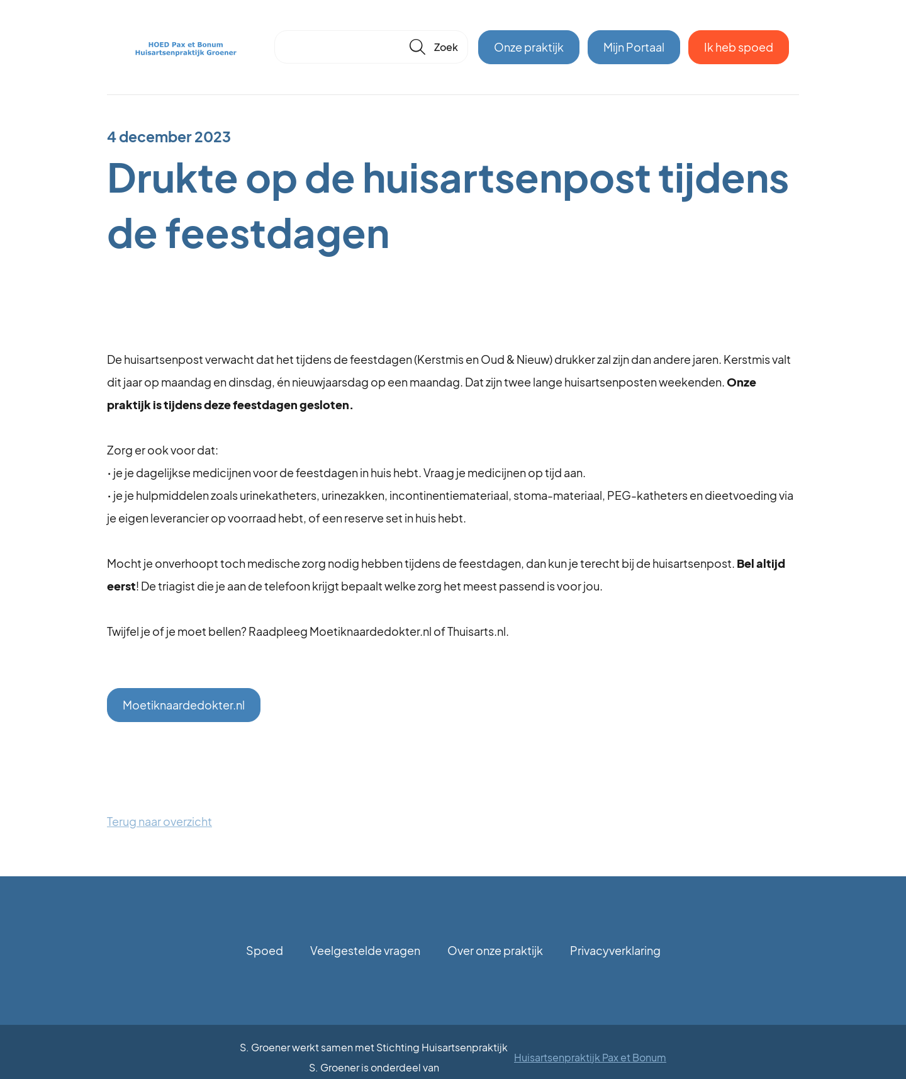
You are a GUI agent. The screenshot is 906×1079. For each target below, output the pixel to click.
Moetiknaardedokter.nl (184, 705)
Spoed (264, 950)
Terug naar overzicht (159, 821)
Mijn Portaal (633, 47)
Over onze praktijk (495, 950)
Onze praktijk (529, 47)
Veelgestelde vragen (365, 950)
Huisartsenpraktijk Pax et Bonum (590, 1057)
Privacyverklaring (615, 950)
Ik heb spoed (738, 47)
